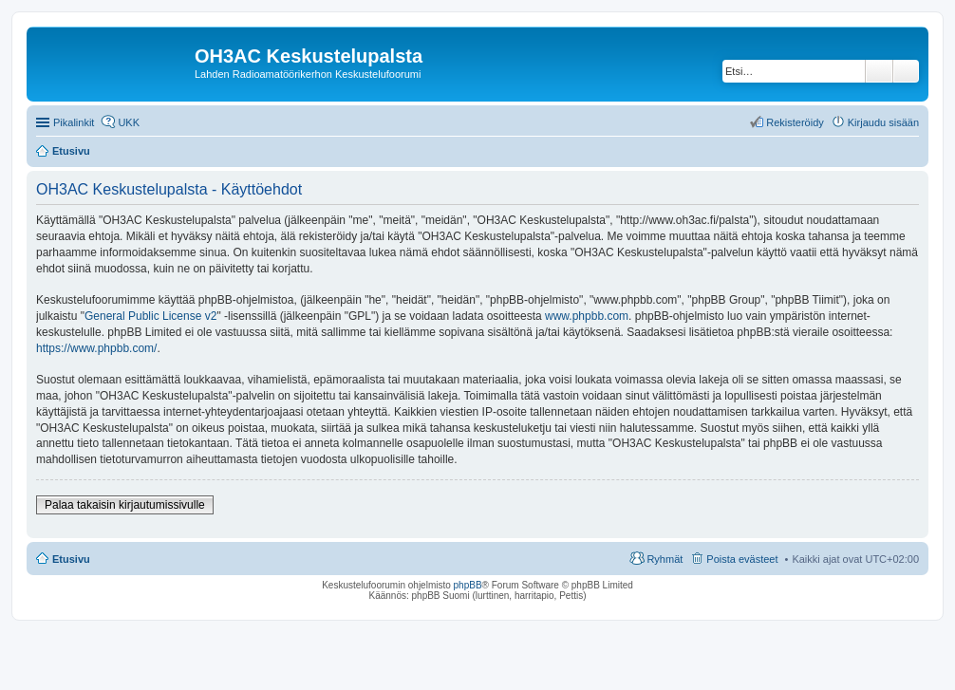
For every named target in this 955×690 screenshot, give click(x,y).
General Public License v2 (150, 316)
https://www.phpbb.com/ (96, 348)
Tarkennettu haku (906, 71)
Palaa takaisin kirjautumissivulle (125, 505)
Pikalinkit (73, 122)
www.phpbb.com (586, 316)
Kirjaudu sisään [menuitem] (883, 122)
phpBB (468, 585)
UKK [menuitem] (129, 122)
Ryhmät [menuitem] (664, 559)
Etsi (879, 71)
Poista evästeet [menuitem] (741, 559)
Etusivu (71, 559)
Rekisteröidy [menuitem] (795, 122)
